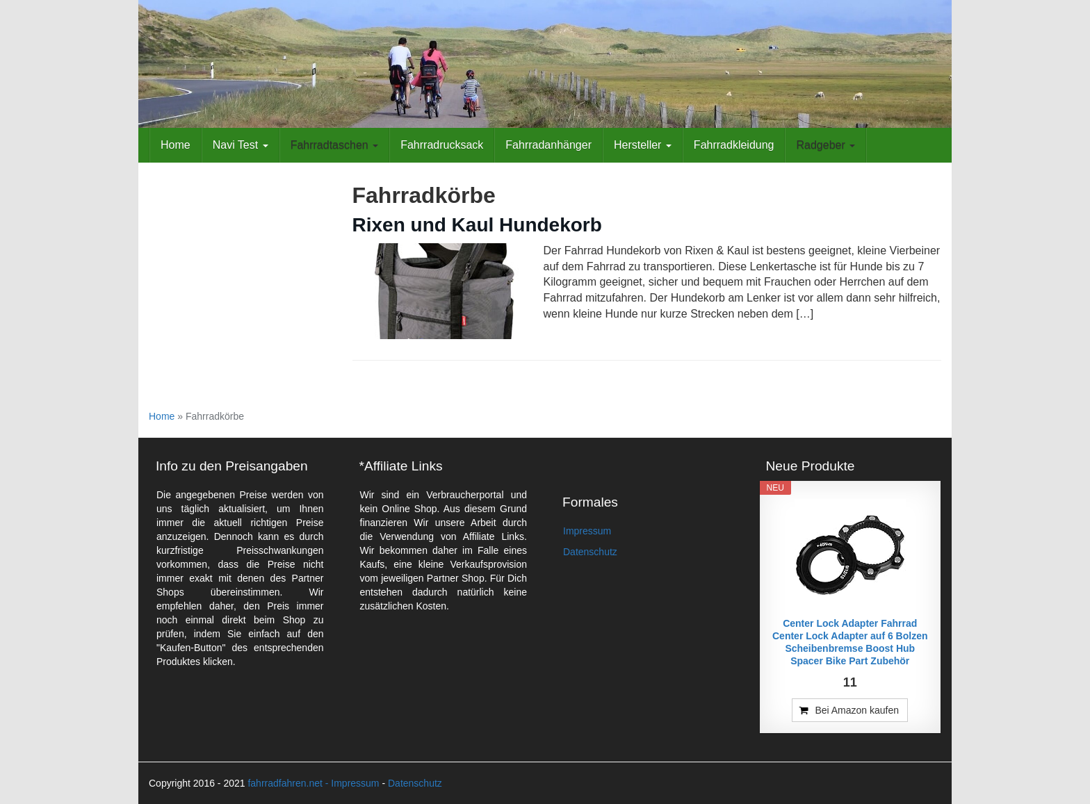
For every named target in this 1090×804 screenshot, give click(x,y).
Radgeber (825, 145)
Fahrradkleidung (734, 145)
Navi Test (240, 145)
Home (175, 145)
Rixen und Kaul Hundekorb (477, 225)
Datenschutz (590, 551)
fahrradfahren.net (284, 783)
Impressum (587, 530)
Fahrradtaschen (335, 145)
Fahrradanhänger (548, 145)
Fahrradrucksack (441, 145)
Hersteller (643, 145)
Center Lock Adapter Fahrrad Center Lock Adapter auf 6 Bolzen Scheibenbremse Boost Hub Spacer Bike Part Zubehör (850, 642)
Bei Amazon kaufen (857, 710)
